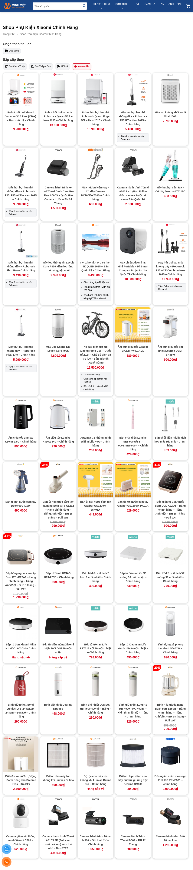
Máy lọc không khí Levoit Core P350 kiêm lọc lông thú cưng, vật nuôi (58, 266)
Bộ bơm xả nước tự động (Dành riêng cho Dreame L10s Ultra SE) (20, 780)
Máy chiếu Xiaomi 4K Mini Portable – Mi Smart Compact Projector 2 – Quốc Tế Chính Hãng (133, 268)
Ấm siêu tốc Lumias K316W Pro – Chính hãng (58, 439)
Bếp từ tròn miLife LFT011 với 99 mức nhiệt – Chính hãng (95, 648)
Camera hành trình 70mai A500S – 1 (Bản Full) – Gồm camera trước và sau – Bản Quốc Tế (133, 193)
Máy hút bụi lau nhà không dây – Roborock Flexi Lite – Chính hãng (20, 350)
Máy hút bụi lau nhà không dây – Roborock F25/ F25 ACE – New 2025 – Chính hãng (21, 193)
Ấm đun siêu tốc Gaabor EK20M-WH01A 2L (133, 348)
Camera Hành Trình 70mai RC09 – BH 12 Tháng (133, 840)
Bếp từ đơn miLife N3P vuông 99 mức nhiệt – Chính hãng (170, 577)
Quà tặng (12, 50)
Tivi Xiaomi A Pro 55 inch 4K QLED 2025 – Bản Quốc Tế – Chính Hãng (95, 266)
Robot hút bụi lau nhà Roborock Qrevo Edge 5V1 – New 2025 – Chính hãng (95, 118)
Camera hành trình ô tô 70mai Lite (170, 838)
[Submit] (84, 6)
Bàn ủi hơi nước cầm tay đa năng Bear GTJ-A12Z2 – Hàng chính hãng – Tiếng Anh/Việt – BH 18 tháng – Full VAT (58, 509)
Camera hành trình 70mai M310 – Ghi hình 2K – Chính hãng (95, 840)
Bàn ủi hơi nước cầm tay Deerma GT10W (20, 503)
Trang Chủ (9, 34)
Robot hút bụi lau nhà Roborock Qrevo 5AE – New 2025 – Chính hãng (58, 116)
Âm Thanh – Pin (171, 6)
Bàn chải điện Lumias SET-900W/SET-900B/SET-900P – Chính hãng (133, 443)
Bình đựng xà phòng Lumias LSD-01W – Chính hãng (170, 648)
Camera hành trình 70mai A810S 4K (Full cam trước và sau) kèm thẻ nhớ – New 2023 (58, 842)
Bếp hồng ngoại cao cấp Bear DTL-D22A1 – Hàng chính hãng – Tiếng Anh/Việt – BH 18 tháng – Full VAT (20, 581)
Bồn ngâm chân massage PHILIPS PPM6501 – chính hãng (170, 780)
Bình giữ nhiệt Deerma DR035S (58, 706)
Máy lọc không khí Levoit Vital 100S (170, 114)
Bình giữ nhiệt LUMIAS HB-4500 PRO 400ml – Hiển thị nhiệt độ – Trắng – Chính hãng (133, 710)
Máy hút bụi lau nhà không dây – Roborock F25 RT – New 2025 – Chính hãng (133, 118)
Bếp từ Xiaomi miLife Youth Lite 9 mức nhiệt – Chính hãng (133, 648)
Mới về (62, 66)
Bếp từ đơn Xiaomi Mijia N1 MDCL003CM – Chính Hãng (20, 648)
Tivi (136, 6)
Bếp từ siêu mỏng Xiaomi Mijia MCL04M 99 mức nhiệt (58, 648)
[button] (188, 6)
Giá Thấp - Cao (41, 66)
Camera (150, 6)
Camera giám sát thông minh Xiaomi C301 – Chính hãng (20, 840)
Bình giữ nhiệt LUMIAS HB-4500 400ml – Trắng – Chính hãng (95, 708)
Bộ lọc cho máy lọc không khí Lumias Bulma (58, 778)
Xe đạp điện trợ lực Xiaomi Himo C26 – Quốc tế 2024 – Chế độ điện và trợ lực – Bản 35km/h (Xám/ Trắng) (95, 354)
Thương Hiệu (101, 6)
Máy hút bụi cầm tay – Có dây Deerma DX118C (170, 189)
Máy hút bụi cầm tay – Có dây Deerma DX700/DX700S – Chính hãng (95, 193)
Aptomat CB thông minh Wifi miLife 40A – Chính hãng (95, 441)
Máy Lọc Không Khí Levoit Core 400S (58, 348)
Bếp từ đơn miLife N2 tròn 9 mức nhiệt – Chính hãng (95, 577)
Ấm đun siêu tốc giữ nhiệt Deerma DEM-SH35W (170, 350)
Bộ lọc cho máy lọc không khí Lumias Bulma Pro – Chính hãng (95, 780)
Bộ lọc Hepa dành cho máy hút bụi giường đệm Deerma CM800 (133, 780)
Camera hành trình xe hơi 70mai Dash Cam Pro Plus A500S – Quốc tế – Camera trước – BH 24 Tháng (58, 195)
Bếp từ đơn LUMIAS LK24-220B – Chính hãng (58, 575)
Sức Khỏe (122, 6)
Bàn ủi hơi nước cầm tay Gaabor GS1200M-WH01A (95, 505)
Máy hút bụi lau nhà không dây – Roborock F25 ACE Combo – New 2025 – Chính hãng (170, 268)
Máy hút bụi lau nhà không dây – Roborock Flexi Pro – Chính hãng (20, 266)
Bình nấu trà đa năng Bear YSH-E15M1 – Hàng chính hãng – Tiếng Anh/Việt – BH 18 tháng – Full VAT (170, 712)
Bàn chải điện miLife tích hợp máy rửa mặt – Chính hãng (170, 441)
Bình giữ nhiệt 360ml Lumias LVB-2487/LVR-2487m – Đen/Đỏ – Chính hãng (20, 710)
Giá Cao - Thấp (15, 66)
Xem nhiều (81, 66)
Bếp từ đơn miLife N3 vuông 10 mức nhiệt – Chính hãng (132, 577)
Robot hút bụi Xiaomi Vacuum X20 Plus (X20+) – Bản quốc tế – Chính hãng (20, 118)
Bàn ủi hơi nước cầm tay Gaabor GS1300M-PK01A (133, 503)
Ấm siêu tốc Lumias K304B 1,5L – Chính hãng (21, 439)
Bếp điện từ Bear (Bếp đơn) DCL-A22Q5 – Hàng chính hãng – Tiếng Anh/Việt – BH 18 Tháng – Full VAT (170, 509)
